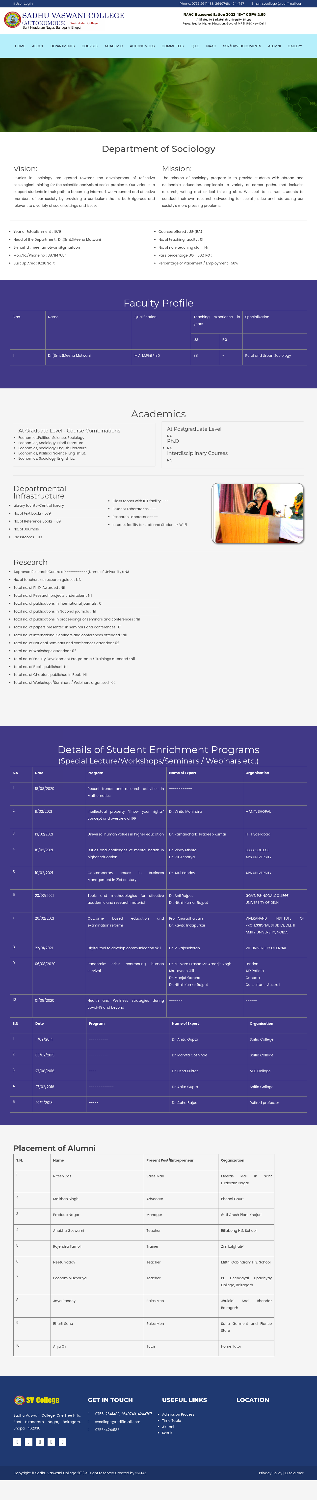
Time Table (171, 1420)
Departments (63, 46)
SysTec (141, 1473)
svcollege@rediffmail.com (283, 3)
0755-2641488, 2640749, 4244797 (120, 1413)
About (38, 46)
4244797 (237, 3)
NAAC (211, 46)
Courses (90, 46)
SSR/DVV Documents (242, 46)
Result (167, 1432)
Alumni (274, 46)
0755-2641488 (203, 3)
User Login (23, 3)
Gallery (295, 46)
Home (20, 46)
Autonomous (142, 46)
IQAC (195, 46)
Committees (173, 46)
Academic (114, 46)
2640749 (222, 3)
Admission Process (178, 1414)
